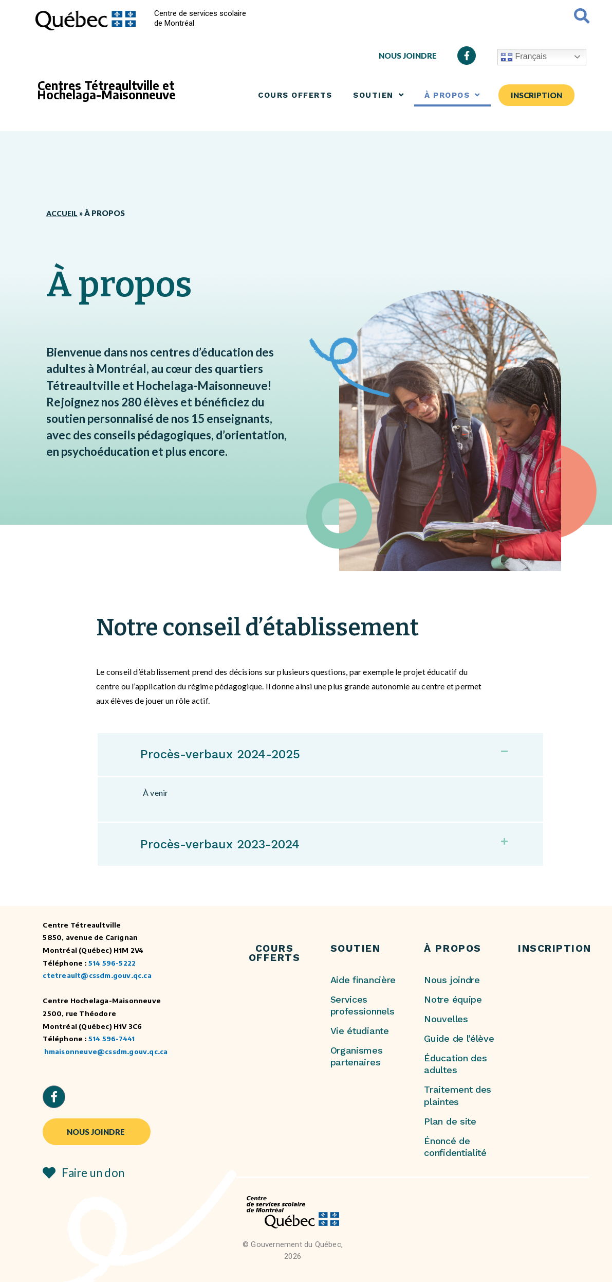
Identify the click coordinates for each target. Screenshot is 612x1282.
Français (523, 57)
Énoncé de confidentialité (455, 1146)
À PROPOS (452, 95)
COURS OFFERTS (295, 95)
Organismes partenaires (356, 1055)
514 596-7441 (111, 1038)
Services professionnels (362, 1004)
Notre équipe (452, 998)
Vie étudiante (359, 1030)
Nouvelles (446, 1018)
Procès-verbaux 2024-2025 (226, 753)
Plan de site (450, 1120)
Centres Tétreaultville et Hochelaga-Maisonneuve (107, 90)
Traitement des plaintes (457, 1094)
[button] (320, 754)
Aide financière (363, 979)
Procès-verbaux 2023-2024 (226, 843)
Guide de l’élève (459, 1037)
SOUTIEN (378, 95)
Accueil (62, 213)
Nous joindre (451, 979)
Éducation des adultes (455, 1063)
